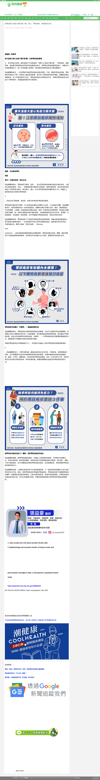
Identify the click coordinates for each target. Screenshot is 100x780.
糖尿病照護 (55, 18)
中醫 (19, 18)
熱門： (67, 18)
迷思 (43, 18)
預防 (12, 18)
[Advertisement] (37, 40)
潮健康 (22, 27)
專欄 (47, 18)
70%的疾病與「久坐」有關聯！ (14, 14)
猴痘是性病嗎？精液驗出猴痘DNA (48, 14)
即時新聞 (30, 27)
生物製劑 (71, 18)
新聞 (16, 18)
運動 (26, 18)
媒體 (50, 18)
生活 (40, 18)
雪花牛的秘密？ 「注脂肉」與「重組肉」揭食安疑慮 (82, 15)
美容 (33, 18)
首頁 (2, 18)
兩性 (36, 18)
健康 (9, 18)
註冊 (99, 0)
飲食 (22, 18)
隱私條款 (26, 777)
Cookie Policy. (77, 777)
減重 (29, 18)
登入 (95, 0)
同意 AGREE (95, 778)
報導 (5, 18)
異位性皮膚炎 (77, 18)
